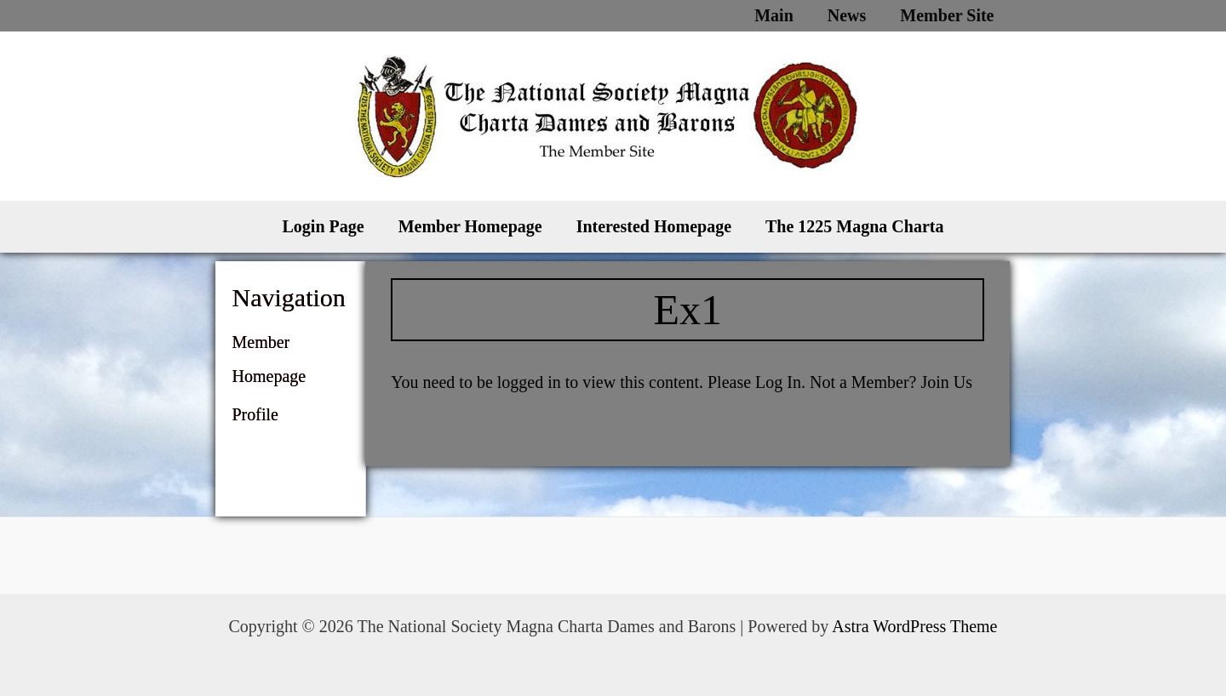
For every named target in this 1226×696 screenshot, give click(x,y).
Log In (778, 382)
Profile (255, 414)
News (847, 15)
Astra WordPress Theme (914, 626)
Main (773, 15)
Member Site (947, 15)
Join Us (946, 382)
